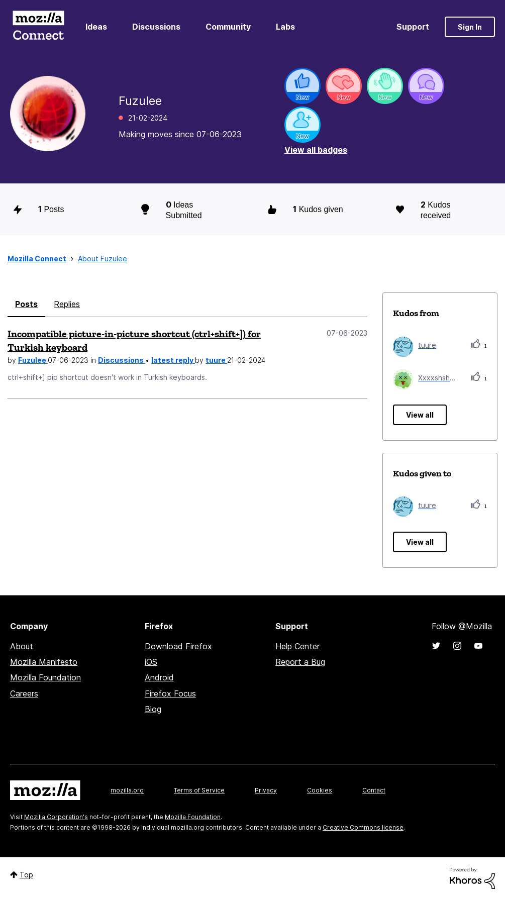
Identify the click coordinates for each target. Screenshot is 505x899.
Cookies (319, 790)
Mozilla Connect (38, 27)
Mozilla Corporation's (56, 817)
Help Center (297, 646)
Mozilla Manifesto (43, 662)
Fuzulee (33, 360)
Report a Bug (300, 662)
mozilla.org (127, 790)
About (21, 646)
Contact (373, 790)
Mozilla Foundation (45, 677)
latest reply (173, 360)
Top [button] (26, 874)
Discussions (156, 27)
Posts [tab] (26, 304)
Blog (153, 709)
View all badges (315, 150)
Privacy (266, 790)
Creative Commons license (363, 827)
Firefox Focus (170, 693)
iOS (151, 662)
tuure (216, 360)
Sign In (470, 27)
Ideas (96, 27)
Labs (285, 27)
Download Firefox (178, 646)
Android (159, 677)
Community (228, 27)
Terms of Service (199, 790)
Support (412, 27)
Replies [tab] (67, 304)
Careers (24, 693)
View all (420, 415)
